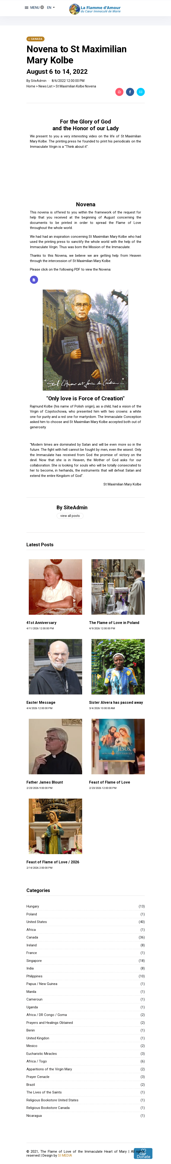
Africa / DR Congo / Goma (46, 1015)
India (30, 968)
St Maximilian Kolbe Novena (76, 86)
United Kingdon (37, 1038)
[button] (47, 8)
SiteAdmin (38, 81)
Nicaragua (34, 1116)
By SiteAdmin (72, 507)
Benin (30, 1030)
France (31, 953)
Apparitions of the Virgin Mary (49, 1069)
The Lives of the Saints (44, 1092)
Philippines (34, 976)
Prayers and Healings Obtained (49, 1023)
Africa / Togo (36, 1061)
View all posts (70, 516)
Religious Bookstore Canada (48, 1108)
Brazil (30, 1085)
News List (45, 86)
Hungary (32, 906)
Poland (31, 914)
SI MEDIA (65, 1155)
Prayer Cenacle (37, 1077)
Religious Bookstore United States (52, 1100)
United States (36, 922)
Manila (31, 992)
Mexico (31, 1046)
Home (30, 86)
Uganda (32, 1007)
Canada (32, 937)
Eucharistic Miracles (41, 1054)
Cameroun (34, 999)
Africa (31, 930)
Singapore (34, 961)
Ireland (31, 945)
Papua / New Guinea (41, 984)
